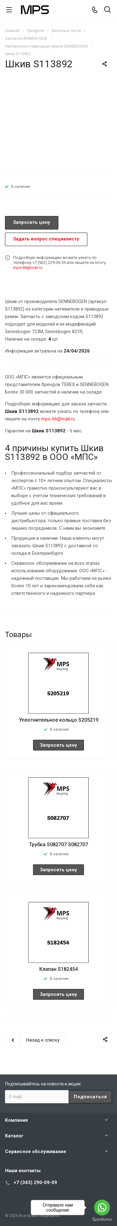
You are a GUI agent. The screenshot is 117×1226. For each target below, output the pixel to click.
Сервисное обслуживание (35, 1151)
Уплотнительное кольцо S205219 (58, 720)
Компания (16, 1120)
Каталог (14, 1136)
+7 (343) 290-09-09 (35, 1182)
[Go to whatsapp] (102, 1207)
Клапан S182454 (58, 969)
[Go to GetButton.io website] (102, 1220)
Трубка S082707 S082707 (58, 844)
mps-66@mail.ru (27, 267)
